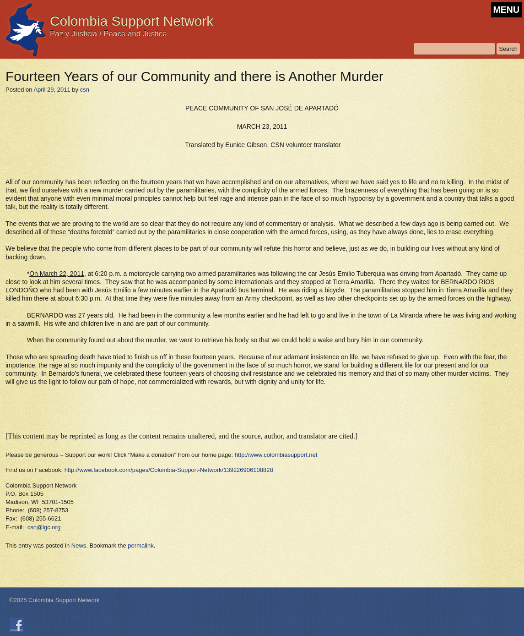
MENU (506, 10)
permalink (140, 545)
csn (84, 89)
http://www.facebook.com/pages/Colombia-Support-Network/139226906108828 (169, 469)
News (78, 545)
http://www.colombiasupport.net (276, 454)
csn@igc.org (43, 527)
